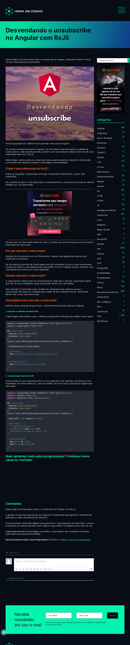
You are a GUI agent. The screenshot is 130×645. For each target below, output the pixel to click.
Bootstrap (102, 143)
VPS (99, 316)
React (99, 287)
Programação (103, 277)
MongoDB (102, 239)
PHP (99, 263)
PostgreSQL (103, 268)
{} (48, 569)
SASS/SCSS (103, 297)
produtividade (103, 273)
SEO (99, 306)
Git (98, 191)
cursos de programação (78, 539)
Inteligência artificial (106, 210)
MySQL (100, 244)
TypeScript (102, 311)
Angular (101, 128)
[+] (51, 569)
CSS (99, 162)
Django (100, 181)
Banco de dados (104, 138)
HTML (100, 196)
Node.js (100, 253)
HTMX (100, 200)
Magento (101, 224)
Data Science (103, 172)
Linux (99, 220)
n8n (99, 249)
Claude (100, 157)
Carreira (101, 147)
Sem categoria (104, 302)
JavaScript (102, 215)
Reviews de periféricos (108, 292)
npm (99, 258)
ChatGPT (101, 152)
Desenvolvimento (105, 176)
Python (100, 282)
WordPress (102, 321)
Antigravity (102, 133)
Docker (100, 186)
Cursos (100, 167)
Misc (99, 234)
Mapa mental (103, 229)
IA (98, 205)
